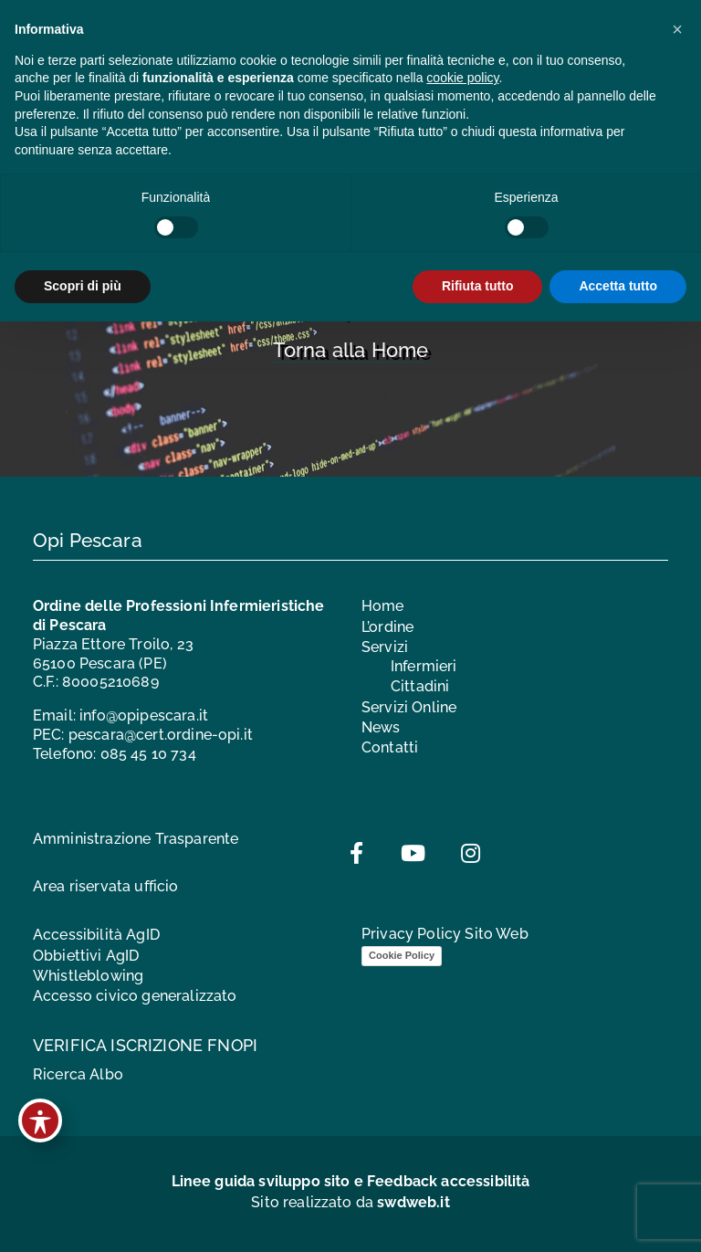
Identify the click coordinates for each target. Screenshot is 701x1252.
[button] (677, 29)
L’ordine (387, 627)
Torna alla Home (350, 350)
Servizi (384, 647)
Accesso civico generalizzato (134, 996)
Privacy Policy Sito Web (444, 933)
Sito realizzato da (350, 1202)
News (381, 727)
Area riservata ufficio (106, 886)
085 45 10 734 (148, 754)
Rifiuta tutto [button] (478, 286)
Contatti (389, 747)
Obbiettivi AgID (86, 955)
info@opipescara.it (143, 715)
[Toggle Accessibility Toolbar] (40, 1120)
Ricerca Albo (78, 1074)
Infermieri (424, 666)
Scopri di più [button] (82, 286)
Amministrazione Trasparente (135, 838)
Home (382, 606)
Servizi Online (408, 707)
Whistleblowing (88, 975)
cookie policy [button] (462, 77)
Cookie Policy (401, 955)
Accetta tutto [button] (618, 286)
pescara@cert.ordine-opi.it (160, 734)
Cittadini (420, 686)
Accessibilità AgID (96, 934)
